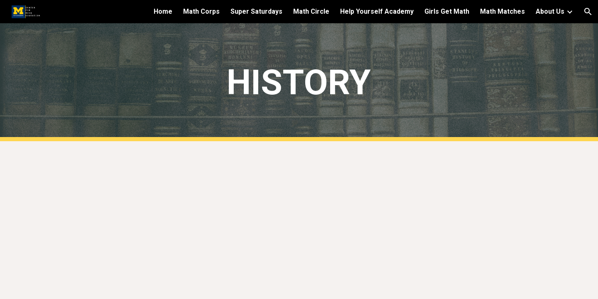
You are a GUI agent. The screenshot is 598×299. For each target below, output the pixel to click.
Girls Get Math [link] (446, 11)
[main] (299, 82)
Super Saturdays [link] (256, 11)
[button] (588, 12)
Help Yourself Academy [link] (377, 11)
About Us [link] (550, 11)
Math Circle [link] (311, 11)
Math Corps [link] (201, 11)
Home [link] (163, 11)
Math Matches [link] (502, 11)
